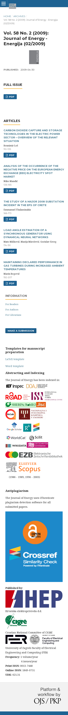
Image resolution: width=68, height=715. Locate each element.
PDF (11, 96)
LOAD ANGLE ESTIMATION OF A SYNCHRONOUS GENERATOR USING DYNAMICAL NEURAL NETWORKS (28, 233)
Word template (14, 366)
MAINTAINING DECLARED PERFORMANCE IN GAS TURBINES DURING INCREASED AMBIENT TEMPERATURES (34, 266)
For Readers (11, 304)
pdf (11, 155)
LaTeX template (14, 359)
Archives (19, 16)
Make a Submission (21, 330)
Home (7, 16)
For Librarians (13, 314)
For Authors (11, 309)
